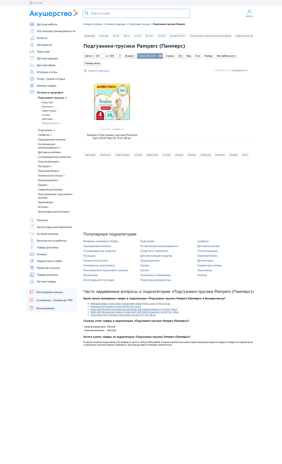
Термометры (46, 202)
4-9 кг (138, 35)
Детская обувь (42, 65)
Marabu (179, 154)
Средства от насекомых (154, 250)
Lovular (46, 114)
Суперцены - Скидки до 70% (51, 300)
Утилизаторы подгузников (99, 265)
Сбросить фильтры (96, 70)
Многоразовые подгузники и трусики (105, 270)
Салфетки (45, 134)
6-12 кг (149, 35)
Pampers (220, 154)
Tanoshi (233, 154)
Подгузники (46, 130)
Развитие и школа (44, 268)
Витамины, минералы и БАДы (100, 241)
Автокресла (40, 45)
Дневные (90, 35)
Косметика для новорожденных (159, 246)
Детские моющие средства (156, 255)
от (92, 56)
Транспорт (39, 51)
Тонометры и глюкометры (155, 275)
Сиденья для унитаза (50, 189)
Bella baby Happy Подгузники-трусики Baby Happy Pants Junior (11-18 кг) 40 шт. (131, 303)
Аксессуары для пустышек (54, 211)
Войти (249, 13)
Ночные (104, 35)
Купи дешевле (41, 308)
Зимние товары (42, 85)
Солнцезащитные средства (54, 156)
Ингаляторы (90, 275)
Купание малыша (43, 234)
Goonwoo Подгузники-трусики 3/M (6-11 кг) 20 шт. (116, 306)
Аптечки (43, 206)
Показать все (51, 123)
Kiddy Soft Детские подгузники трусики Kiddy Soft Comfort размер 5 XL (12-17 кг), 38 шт (135, 312)
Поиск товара (87, 13)
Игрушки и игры (43, 72)
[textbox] (136, 13)
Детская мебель (43, 24)
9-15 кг (162, 35)
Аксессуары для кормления (50, 227)
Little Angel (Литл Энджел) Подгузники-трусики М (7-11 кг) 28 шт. (123, 315)
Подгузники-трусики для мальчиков (210, 35)
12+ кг (116, 35)
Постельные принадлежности (52, 31)
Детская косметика (50, 152)
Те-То (245, 154)
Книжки (38, 254)
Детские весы (205, 260)
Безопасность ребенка (47, 240)
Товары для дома (43, 274)
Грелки (144, 270)
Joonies (138, 154)
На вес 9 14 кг (177, 35)
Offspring (205, 154)
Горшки (43, 184)
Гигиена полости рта (51, 175)
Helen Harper (49, 110)
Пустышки (45, 166)
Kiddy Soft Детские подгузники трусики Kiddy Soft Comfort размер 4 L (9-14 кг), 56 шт (134, 309)
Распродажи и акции (46, 292)
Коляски (38, 38)
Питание (38, 220)
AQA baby (48, 118)
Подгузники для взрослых (155, 279)
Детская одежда (43, 58)
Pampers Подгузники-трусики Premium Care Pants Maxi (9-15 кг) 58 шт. (112, 136)
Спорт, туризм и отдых (47, 79)
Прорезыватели (48, 180)
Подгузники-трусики (52, 97)
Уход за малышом (49, 161)
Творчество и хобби (45, 261)
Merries (192, 154)
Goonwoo (48, 106)
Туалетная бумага (48, 170)
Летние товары (42, 281)
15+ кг (127, 35)
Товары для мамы (43, 247)
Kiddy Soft (48, 102)
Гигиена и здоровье (46, 92)
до (106, 56)
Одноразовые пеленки (52, 139)
